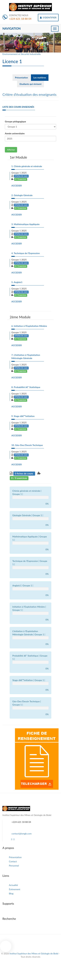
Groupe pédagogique (15, 121)
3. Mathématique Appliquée (25, 224)
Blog (11, 893)
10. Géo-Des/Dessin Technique (27, 445)
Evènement (14, 889)
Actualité (13, 885)
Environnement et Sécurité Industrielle (21, 54)
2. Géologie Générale (22, 195)
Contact (13, 861)
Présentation (15, 857)
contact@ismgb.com (22, 833)
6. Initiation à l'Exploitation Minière (29, 326)
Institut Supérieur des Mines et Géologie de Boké (34, 953)
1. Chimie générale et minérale (26, 166)
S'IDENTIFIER (48, 17)
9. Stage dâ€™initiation (22, 416)
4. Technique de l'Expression (25, 253)
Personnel (14, 865)
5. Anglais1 (16, 282)
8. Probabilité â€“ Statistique (25, 387)
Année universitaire (15, 133)
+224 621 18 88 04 (20, 18)
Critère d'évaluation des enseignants (29, 94)
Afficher (11, 149)
